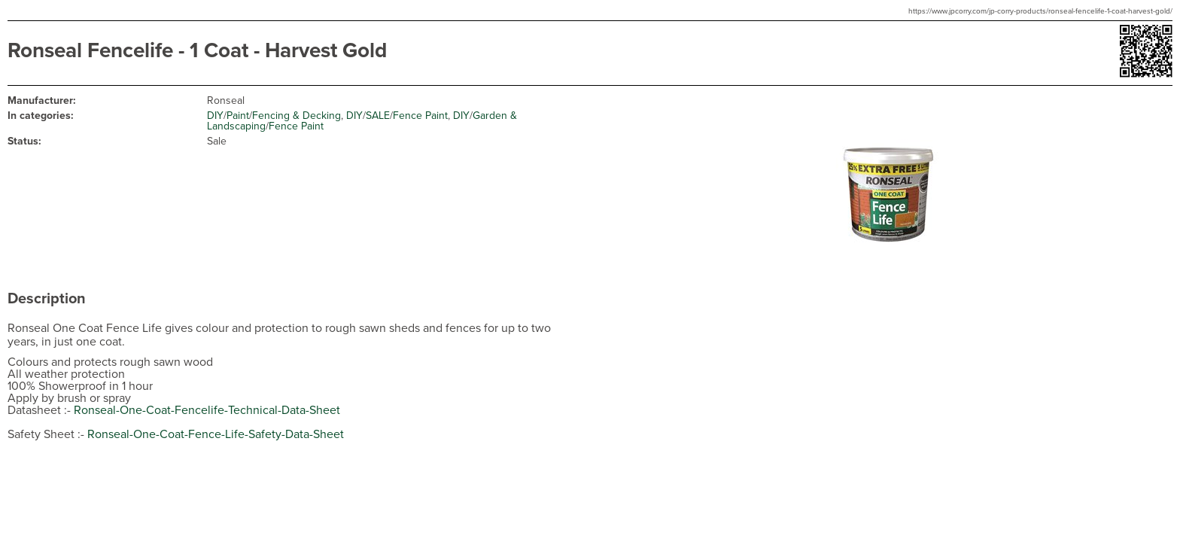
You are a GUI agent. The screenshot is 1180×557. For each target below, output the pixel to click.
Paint (238, 115)
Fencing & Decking (296, 115)
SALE (378, 115)
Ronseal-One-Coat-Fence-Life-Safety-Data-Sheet (215, 434)
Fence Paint (420, 115)
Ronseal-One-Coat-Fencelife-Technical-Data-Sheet (207, 410)
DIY (215, 115)
